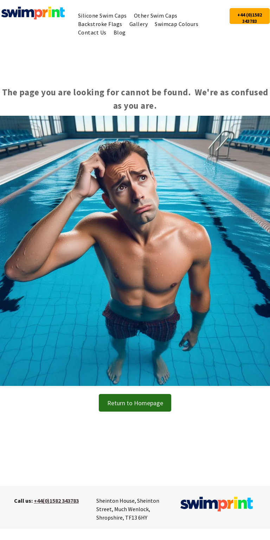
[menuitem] (102, 15)
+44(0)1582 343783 (56, 500)
